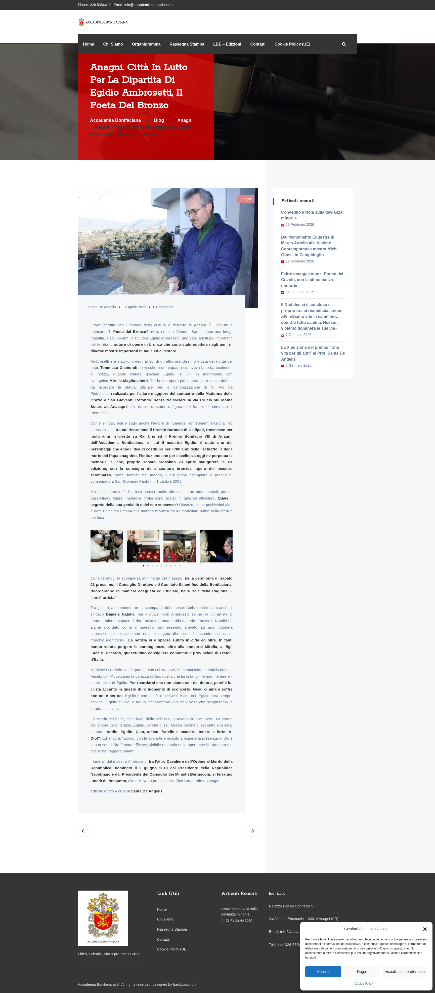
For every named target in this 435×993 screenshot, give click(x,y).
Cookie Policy (364, 983)
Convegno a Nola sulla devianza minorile (311, 215)
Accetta (323, 971)
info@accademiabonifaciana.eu (149, 5)
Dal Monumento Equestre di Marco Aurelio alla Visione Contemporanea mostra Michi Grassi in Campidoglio (309, 246)
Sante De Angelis (102, 307)
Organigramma (146, 44)
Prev (83, 831)
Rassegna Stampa (187, 44)
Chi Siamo (113, 44)
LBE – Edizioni (227, 44)
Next (252, 831)
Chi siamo (165, 919)
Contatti (257, 44)
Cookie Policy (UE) (292, 44)
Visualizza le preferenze (405, 971)
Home (88, 44)
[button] (424, 928)
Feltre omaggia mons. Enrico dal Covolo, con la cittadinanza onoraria (312, 280)
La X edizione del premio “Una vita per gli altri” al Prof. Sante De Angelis (313, 353)
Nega (361, 971)
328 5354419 (100, 5)
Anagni (245, 199)
